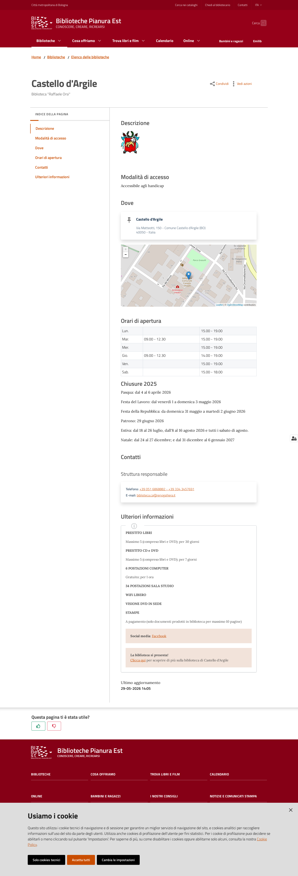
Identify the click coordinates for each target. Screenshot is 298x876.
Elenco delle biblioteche (90, 57)
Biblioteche (56, 57)
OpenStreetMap (235, 305)
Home (36, 57)
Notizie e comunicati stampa (233, 796)
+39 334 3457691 (181, 489)
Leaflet (219, 305)
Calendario (219, 774)
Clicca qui (138, 660)
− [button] (126, 254)
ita (259, 5)
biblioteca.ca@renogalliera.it (156, 495)
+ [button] (126, 249)
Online (36, 796)
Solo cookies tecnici (46, 859)
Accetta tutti (81, 859)
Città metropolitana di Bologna (49, 5)
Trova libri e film (165, 774)
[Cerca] (262, 23)
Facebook (159, 636)
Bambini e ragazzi (106, 796)
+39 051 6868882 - (153, 489)
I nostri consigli (164, 796)
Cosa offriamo (103, 774)
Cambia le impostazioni (118, 859)
